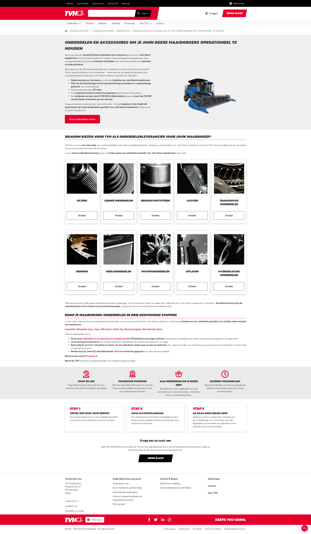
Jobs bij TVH (113, 3)
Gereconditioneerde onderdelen (175, 487)
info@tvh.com (71, 506)
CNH (103, 329)
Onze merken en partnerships (127, 487)
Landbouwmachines (103, 30)
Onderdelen (72, 23)
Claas (96, 329)
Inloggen (213, 13)
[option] (86, 380)
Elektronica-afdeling (170, 483)
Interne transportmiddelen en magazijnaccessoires (127, 498)
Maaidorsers (123, 30)
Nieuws (70, 3)
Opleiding (116, 23)
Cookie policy (184, 528)
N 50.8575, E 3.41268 (74, 511)
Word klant (234, 13)
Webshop (103, 23)
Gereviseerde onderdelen (125, 492)
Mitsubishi (82, 329)
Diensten (90, 23)
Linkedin (163, 519)
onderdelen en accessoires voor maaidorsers (105, 338)
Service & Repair (169, 478)
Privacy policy (170, 528)
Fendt (116, 329)
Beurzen (126, 3)
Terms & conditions (213, 528)
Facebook (149, 519)
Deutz (109, 329)
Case (90, 329)
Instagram (169, 519)
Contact (160, 23)
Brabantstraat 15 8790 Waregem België (73, 489)
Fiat (122, 329)
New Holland (149, 329)
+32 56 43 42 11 (71, 501)
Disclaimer (197, 528)
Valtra (159, 329)
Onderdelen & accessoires (127, 478)
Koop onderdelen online (82, 119)
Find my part (119, 504)
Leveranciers (98, 3)
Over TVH (144, 23)
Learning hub (82, 3)
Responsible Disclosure (235, 528)
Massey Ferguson (133, 329)
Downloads (130, 23)
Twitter (155, 519)
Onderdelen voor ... (80, 30)
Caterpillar (70, 329)
